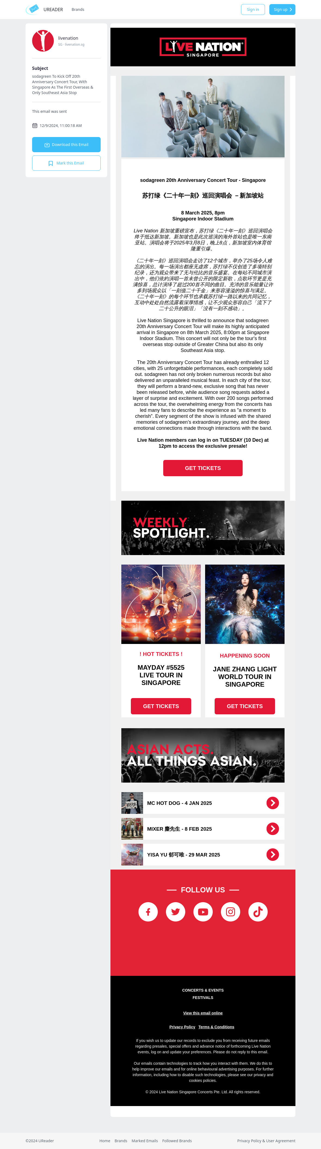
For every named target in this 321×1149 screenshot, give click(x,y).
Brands (78, 9)
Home (104, 1140)
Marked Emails (145, 1140)
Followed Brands (177, 1140)
